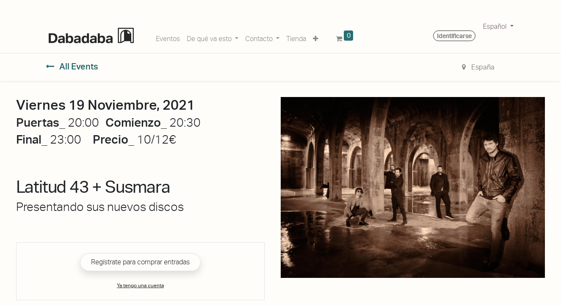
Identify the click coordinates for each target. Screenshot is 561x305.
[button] (316, 37)
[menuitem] (167, 37)
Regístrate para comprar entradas (140, 262)
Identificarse (454, 36)
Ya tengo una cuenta (140, 285)
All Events (72, 66)
